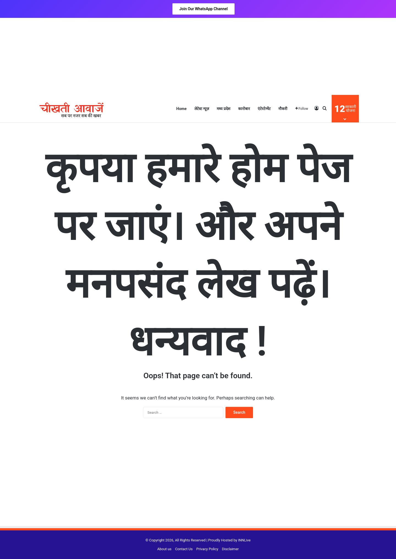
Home (181, 108)
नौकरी (282, 108)
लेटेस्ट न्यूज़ (201, 108)
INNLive (244, 540)
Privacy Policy (207, 549)
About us (164, 549)
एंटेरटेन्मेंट (264, 108)
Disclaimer (230, 549)
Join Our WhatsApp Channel (203, 9)
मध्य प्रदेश (223, 108)
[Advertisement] (198, 56)
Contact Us (184, 549)
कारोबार (244, 108)
